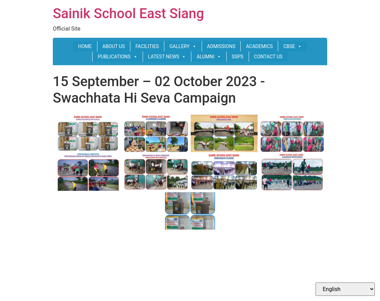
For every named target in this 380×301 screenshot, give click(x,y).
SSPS (238, 56)
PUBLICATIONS (117, 56)
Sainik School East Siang (128, 13)
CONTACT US (268, 56)
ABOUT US (114, 46)
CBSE (292, 46)
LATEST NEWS (167, 56)
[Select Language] (345, 289)
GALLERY (182, 46)
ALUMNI (209, 56)
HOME (85, 46)
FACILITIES (147, 46)
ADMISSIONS (221, 46)
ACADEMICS (259, 46)
